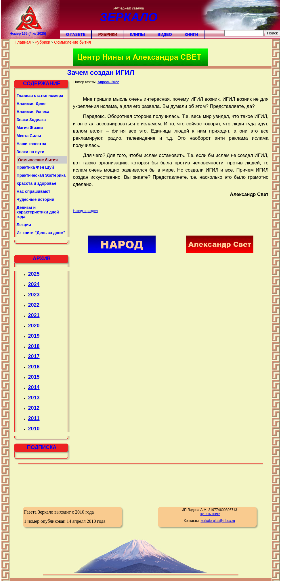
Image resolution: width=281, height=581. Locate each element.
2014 (34, 387)
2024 (34, 284)
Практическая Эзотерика (41, 175)
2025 (34, 274)
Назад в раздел (85, 211)
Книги (191, 34)
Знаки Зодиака (31, 119)
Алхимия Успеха (33, 111)
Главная (23, 42)
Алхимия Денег (32, 103)
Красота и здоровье (36, 183)
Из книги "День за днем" (41, 232)
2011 (34, 418)
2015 (34, 377)
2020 (34, 326)
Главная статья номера (40, 95)
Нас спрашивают (33, 191)
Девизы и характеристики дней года (38, 212)
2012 (34, 408)
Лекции (24, 224)
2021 (34, 315)
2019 (34, 336)
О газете (76, 34)
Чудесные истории (35, 199)
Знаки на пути (31, 151)
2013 (34, 398)
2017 (34, 356)
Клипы (137, 34)
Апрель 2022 (108, 82)
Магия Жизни (30, 127)
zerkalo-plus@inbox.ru (217, 521)
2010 (34, 429)
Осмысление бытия (72, 42)
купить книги (210, 514)
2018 (34, 346)
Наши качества (31, 143)
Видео (165, 34)
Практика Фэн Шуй (35, 167)
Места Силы (29, 135)
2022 (34, 305)
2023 (34, 295)
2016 (34, 367)
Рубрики (107, 34)
